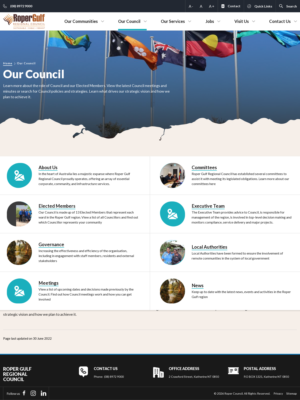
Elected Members (57, 206)
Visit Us (241, 21)
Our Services (173, 21)
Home (7, 63)
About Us (48, 167)
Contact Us (280, 21)
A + (211, 6)
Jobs (209, 21)
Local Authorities (209, 247)
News (198, 285)
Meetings (49, 283)
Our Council (129, 21)
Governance (51, 244)
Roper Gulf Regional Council (17, 374)
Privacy (278, 393)
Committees (204, 167)
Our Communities (81, 21)
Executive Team (208, 206)
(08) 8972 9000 (114, 376)
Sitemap (291, 393)
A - (191, 6)
